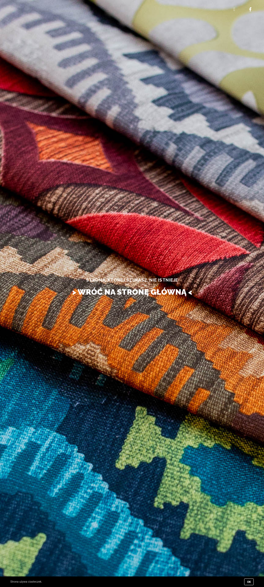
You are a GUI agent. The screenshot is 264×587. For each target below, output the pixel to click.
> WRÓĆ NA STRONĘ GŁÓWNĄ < (132, 291)
